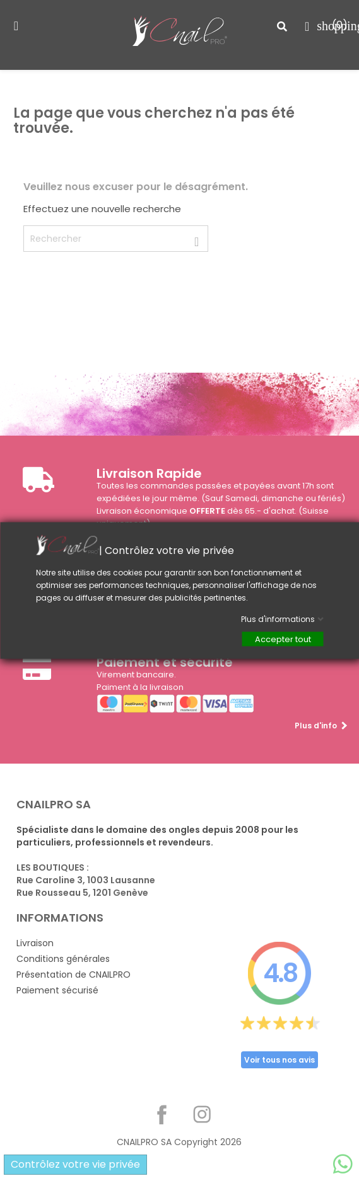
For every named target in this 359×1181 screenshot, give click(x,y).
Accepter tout (282, 639)
